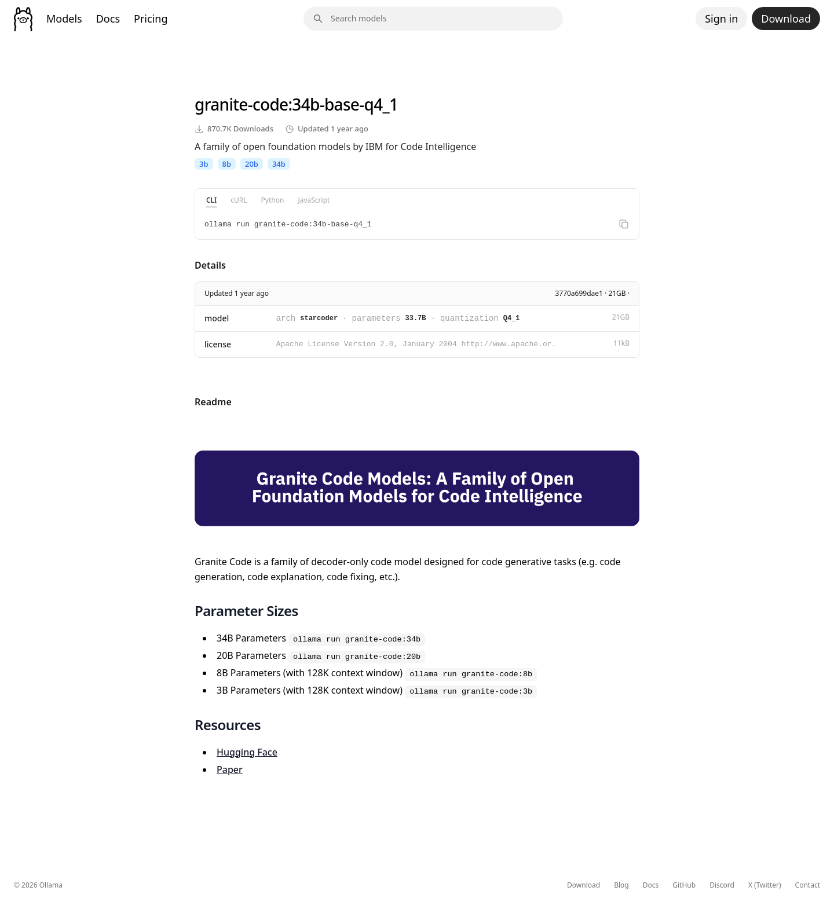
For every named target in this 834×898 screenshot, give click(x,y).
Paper (230, 769)
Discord (721, 885)
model (216, 318)
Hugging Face (247, 752)
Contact (807, 885)
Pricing (150, 18)
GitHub (684, 885)
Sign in (721, 18)
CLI (211, 200)
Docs (108, 18)
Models (64, 18)
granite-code (241, 104)
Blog (621, 885)
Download (786, 18)
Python (272, 200)
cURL (239, 200)
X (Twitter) (764, 885)
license (217, 344)
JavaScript (314, 200)
